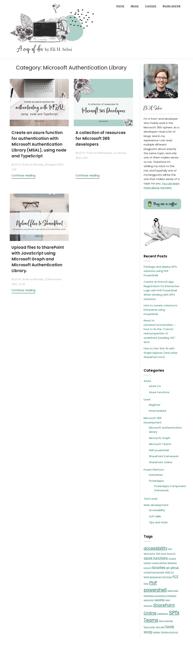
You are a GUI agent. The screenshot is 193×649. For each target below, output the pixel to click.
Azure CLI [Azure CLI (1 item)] (171, 553)
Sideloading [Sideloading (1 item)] (162, 613)
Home (120, 6)
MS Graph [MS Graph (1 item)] (167, 577)
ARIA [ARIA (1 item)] (158, 553)
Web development (156, 505)
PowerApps (156, 481)
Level (147, 399)
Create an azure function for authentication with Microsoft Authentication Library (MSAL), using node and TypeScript (38, 144)
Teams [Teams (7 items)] (151, 620)
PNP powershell (159, 450)
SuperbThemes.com (123, 643)
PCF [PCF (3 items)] (175, 577)
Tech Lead (150, 498)
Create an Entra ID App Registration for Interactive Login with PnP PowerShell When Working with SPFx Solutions (161, 290)
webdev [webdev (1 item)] (156, 632)
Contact (150, 6)
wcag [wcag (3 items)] (148, 632)
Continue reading (23, 175)
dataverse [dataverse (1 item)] (172, 563)
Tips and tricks (158, 522)
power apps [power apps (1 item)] (172, 590)
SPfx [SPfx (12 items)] (174, 612)
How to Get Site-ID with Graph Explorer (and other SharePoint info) (161, 353)
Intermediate (157, 411)
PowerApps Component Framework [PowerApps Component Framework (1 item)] (160, 596)
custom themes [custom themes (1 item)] (159, 563)
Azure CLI (155, 386)
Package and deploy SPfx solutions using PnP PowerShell (160, 271)
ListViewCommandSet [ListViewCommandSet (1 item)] (154, 572)
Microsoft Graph (159, 438)
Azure (147, 381)
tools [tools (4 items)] (169, 626)
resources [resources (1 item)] (148, 605)
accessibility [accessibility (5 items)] (155, 548)
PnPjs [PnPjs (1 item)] (146, 583)
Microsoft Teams (160, 444)
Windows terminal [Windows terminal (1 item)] (169, 632)
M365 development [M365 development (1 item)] (153, 577)
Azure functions (159, 392)
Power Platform (154, 470)
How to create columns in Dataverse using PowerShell (160, 310)
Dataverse (156, 475)
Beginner (154, 405)
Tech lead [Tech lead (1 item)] (160, 627)
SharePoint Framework (163, 456)
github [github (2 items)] (174, 567)
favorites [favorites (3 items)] (158, 567)
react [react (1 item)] (167, 600)
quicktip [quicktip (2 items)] (159, 600)
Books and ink (171, 6)
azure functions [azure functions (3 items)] (156, 558)
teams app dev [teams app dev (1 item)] (166, 621)
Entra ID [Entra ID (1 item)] (147, 568)
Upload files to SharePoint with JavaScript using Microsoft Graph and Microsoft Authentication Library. (37, 259)
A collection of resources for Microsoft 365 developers (101, 138)
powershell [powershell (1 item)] (149, 600)
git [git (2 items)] (168, 567)
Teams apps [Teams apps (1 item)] (149, 627)
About (135, 6)
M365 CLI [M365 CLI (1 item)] (169, 572)
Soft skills (155, 516)
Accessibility (157, 510)
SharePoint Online (160, 462)
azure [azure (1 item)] (163, 553)
